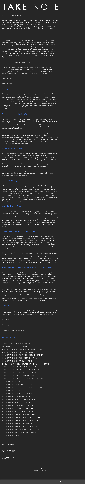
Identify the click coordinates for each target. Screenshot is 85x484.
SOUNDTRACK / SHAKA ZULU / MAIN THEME (19, 414)
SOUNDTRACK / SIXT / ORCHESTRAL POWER (19, 432)
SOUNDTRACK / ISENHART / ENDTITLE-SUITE (19, 400)
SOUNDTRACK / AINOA (11, 382)
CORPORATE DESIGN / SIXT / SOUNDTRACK (19, 352)
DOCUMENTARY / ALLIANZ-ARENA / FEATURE (19, 367)
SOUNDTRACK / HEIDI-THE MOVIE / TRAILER (19, 346)
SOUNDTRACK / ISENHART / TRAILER (16, 403)
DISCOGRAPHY (9, 444)
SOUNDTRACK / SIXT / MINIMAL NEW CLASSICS (20, 429)
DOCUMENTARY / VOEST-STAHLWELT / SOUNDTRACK (22, 379)
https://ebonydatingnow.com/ (13, 330)
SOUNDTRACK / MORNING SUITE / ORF (17, 408)
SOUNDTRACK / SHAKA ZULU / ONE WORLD (19, 423)
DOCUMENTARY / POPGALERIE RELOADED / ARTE (21, 370)
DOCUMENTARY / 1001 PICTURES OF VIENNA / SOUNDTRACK (26, 364)
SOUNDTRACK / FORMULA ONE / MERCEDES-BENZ (22, 388)
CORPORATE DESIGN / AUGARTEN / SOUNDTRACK (22, 349)
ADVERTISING (8, 458)
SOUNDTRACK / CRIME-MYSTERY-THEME (17, 385)
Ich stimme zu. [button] (55, 482)
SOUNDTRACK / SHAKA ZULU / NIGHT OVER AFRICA (22, 417)
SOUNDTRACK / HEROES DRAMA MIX (16, 397)
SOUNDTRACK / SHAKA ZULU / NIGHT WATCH (20, 420)
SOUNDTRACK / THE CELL (12, 435)
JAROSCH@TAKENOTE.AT (42, 469)
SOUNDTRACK (8, 338)
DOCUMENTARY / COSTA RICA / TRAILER (18, 343)
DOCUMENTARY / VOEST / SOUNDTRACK (18, 376)
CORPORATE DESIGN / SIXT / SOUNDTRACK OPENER (22, 355)
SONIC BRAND (8, 451)
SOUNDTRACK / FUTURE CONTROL (15, 391)
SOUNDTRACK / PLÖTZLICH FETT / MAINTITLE (19, 411)
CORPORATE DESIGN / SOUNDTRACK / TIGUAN (20, 358)
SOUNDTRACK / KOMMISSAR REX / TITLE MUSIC (20, 406)
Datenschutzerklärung (68, 482)
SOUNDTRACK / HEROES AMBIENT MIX (17, 394)
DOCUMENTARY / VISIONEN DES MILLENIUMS (20, 373)
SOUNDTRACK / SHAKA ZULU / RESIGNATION (19, 426)
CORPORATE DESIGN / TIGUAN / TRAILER (18, 361)
